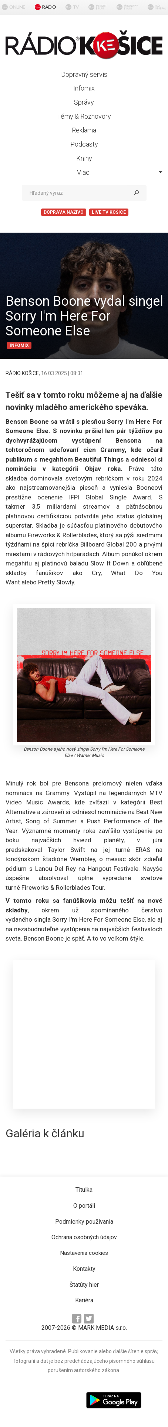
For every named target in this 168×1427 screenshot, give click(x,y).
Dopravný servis (84, 74)
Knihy (84, 158)
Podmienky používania (84, 1221)
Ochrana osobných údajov (84, 1237)
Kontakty (84, 1268)
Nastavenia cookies (84, 1253)
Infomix (84, 88)
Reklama (84, 130)
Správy (84, 102)
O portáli (84, 1205)
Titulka (84, 1189)
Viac (119, 172)
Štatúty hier (84, 1284)
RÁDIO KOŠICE (22, 373)
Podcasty (84, 144)
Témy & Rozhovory (84, 116)
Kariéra (84, 1300)
